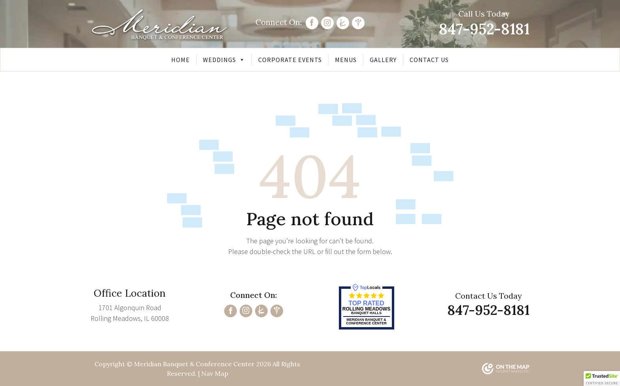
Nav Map (214, 373)
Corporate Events (290, 60)
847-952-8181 (484, 28)
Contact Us (429, 60)
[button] (602, 378)
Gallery (383, 60)
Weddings (224, 60)
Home (180, 60)
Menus (346, 60)
